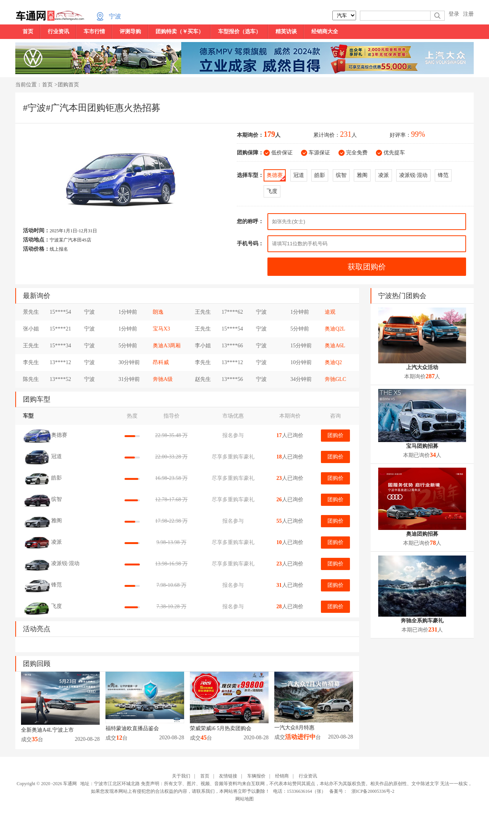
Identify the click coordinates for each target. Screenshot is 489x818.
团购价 (335, 435)
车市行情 (94, 31)
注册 (468, 14)
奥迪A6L (335, 345)
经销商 (282, 776)
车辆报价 (256, 776)
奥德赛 (275, 175)
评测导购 (130, 31)
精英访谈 (286, 31)
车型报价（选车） (239, 31)
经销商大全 (324, 31)
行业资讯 (58, 31)
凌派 (383, 175)
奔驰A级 (163, 379)
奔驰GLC (335, 379)
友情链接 (228, 776)
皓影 (319, 175)
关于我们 (181, 776)
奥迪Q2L (335, 329)
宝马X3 (161, 329)
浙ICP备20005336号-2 (373, 791)
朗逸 (158, 312)
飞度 (272, 191)
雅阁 (362, 175)
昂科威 (161, 362)
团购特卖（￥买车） (179, 31)
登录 (454, 14)
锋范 (443, 175)
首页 (28, 31)
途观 (330, 312)
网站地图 (244, 799)
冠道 (298, 175)
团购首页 (68, 84)
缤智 (341, 175)
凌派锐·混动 (413, 175)
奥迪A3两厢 (167, 345)
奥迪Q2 (333, 362)
